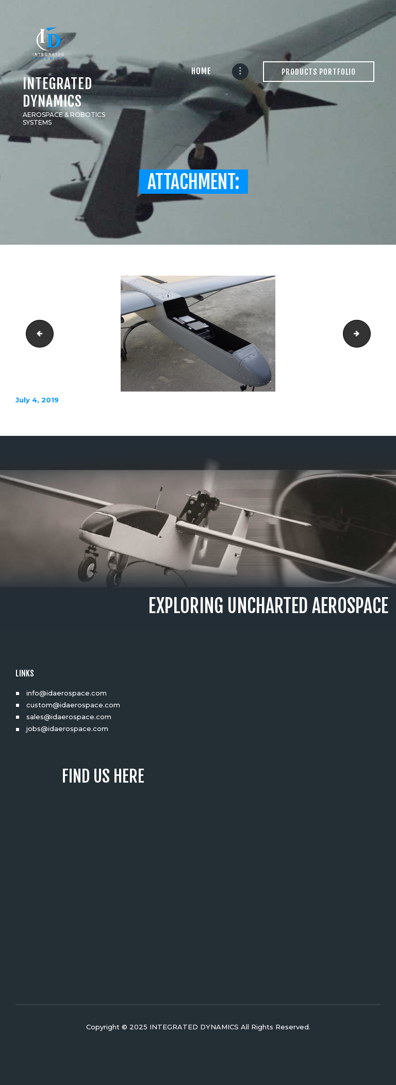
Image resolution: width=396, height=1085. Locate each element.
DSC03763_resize (36, 334)
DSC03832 (367, 334)
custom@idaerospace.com (73, 705)
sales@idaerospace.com (68, 717)
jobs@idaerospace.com (67, 728)
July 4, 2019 (37, 400)
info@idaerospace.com (66, 693)
